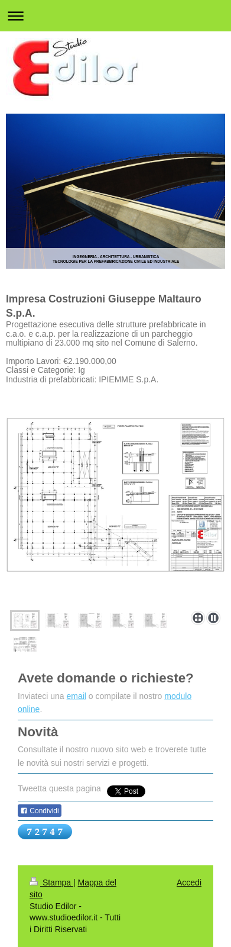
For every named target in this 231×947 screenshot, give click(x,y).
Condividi (39, 811)
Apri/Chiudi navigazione (115, 15)
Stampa (51, 882)
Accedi (189, 882)
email (76, 696)
